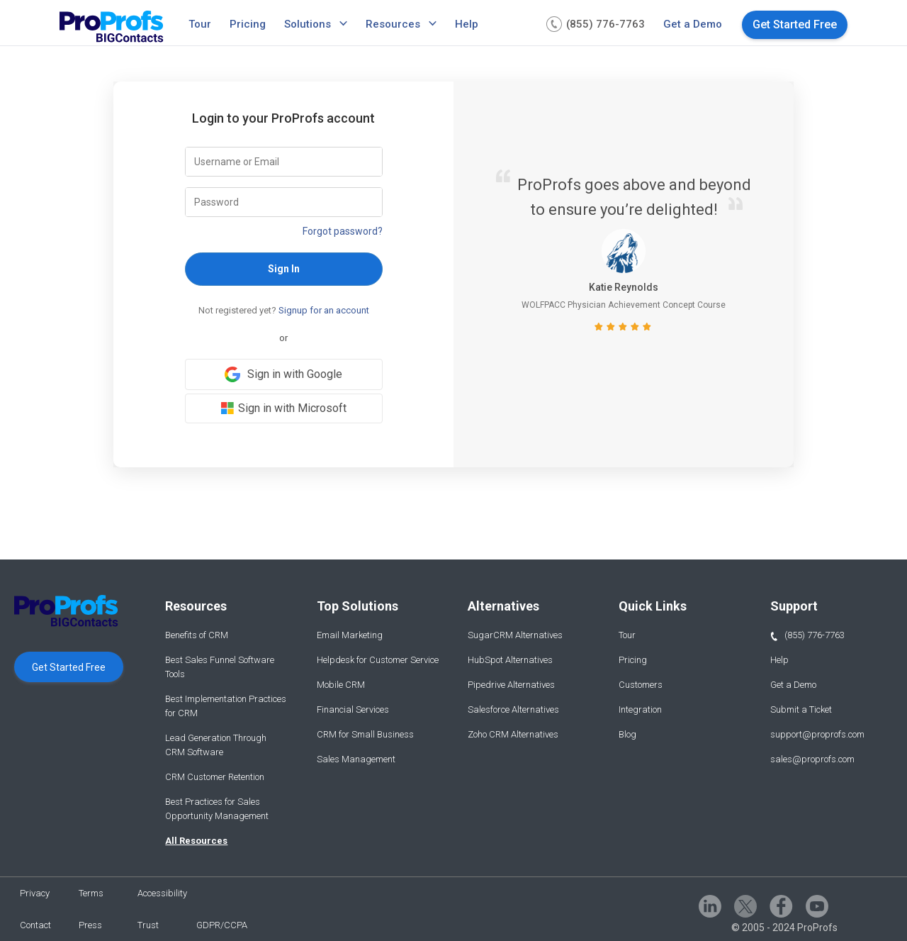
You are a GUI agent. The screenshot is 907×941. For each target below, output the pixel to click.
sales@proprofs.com (812, 759)
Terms (91, 893)
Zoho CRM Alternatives (513, 734)
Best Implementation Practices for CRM (225, 706)
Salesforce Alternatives (513, 709)
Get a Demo (692, 24)
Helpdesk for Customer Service (378, 660)
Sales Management (356, 759)
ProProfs (817, 927)
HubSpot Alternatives (510, 660)
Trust (148, 925)
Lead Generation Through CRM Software (215, 745)
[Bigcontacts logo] (112, 28)
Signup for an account (323, 310)
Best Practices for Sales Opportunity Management (217, 808)
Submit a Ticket (801, 709)
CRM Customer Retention (214, 777)
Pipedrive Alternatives (511, 684)
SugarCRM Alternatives (515, 635)
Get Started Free (795, 24)
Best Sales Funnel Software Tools (219, 667)
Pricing (248, 24)
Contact (35, 925)
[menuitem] (201, 24)
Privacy (35, 893)
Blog (627, 734)
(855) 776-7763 (807, 636)
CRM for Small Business (365, 734)
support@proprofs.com (817, 734)
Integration (640, 709)
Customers (641, 684)
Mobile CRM (341, 684)
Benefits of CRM (196, 635)
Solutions (307, 24)
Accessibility (162, 893)
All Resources (196, 840)
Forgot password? (343, 231)
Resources (393, 24)
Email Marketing (350, 635)
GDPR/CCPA (221, 925)
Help (466, 24)
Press (90, 925)
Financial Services (353, 709)
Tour (199, 24)
